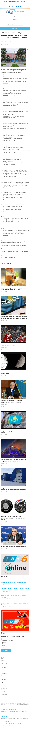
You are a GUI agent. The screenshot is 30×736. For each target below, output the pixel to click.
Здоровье (3, 690)
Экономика (4, 673)
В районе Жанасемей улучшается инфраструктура (13, 546)
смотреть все (4, 579)
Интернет (4, 642)
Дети (2, 670)
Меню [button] (15, 29)
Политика (3, 667)
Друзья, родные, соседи (7, 640)
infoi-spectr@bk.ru (7, 725)
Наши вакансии (5, 716)
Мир (2, 662)
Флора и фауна (4, 694)
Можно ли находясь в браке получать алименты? (13, 582)
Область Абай (4, 663)
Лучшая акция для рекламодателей (11, 1)
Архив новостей (17, 3)
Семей (2, 657)
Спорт (2, 682)
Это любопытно (5, 688)
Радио (3, 645)
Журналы (4, 647)
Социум (3, 691)
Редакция (11, 3)
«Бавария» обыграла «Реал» (8, 345)
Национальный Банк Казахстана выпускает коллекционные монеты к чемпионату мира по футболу (13, 518)
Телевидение (5, 639)
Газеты (3, 643)
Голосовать (6, 650)
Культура (3, 679)
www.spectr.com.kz (15, 705)
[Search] (15, 24)
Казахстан (3, 660)
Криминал (3, 693)
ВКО (2, 658)
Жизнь (3, 686)
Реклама (23, 1)
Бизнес (3, 676)
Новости (3, 655)
